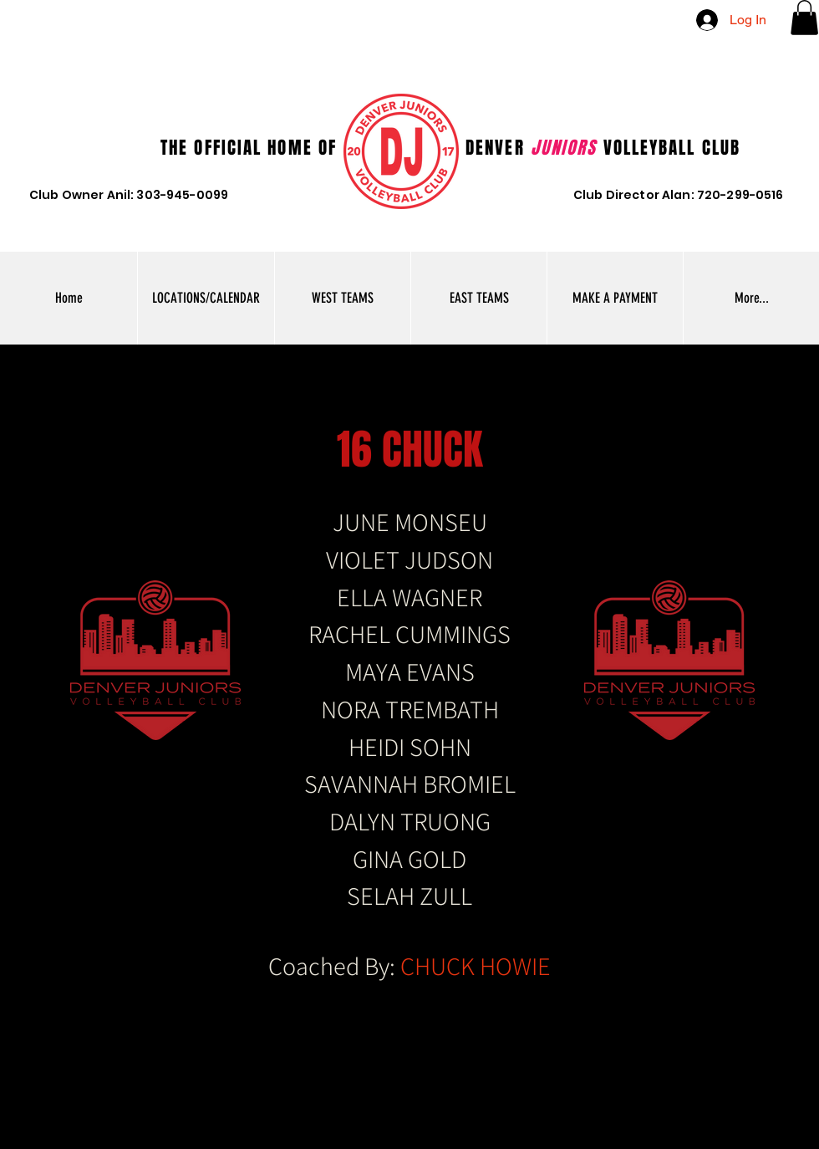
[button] (804, 17)
